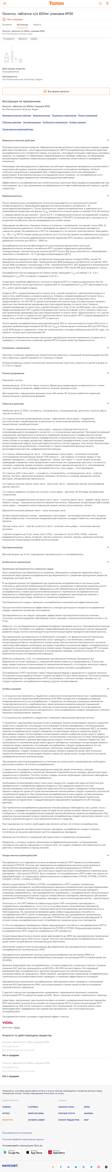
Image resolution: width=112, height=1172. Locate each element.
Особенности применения (55, 117)
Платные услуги (66, 1108)
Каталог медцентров (68, 1114)
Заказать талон (66, 1101)
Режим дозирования (87, 110)
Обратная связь (36, 1108)
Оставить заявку (36, 1114)
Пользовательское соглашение (17, 1127)
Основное (7, 25)
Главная (6, 1101)
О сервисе (33, 1101)
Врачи (87, 1101)
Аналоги (37, 25)
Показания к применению (64, 110)
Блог (86, 1114)
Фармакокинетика (41, 110)
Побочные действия (11, 117)
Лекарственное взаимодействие (17, 124)
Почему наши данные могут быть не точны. (43, 1088)
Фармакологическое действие (16, 110)
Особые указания (77, 117)
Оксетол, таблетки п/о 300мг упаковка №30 (26, 1057)
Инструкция (22, 25)
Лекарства (7, 1114)
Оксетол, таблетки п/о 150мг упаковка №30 (25, 1036)
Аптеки (5, 1108)
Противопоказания (32, 117)
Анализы (88, 1108)
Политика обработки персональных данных (23, 1134)
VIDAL (17, 1022)
